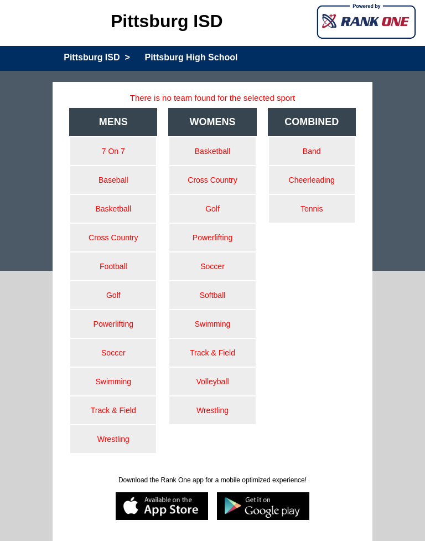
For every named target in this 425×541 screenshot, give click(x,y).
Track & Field (113, 410)
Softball (213, 295)
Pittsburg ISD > (97, 57)
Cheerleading (312, 180)
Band (312, 151)
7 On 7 (113, 151)
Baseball (113, 180)
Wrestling (113, 439)
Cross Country (113, 237)
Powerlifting (113, 324)
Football (113, 266)
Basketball (114, 208)
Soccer (113, 352)
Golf (113, 295)
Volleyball (212, 381)
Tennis (311, 208)
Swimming (114, 381)
